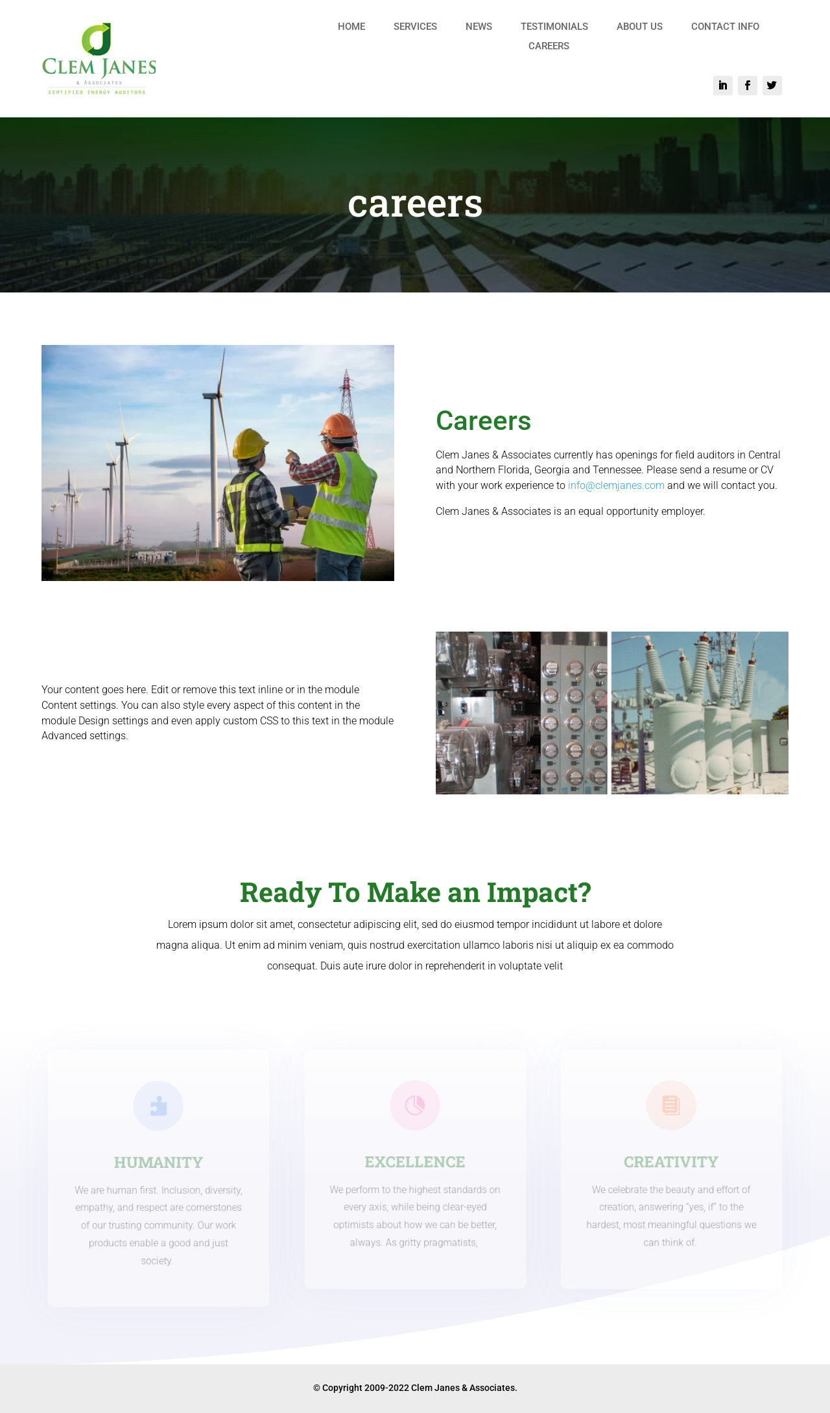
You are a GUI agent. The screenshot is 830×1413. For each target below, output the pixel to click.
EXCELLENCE (415, 1162)
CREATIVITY (671, 1162)
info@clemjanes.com (616, 485)
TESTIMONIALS (554, 27)
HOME (351, 27)
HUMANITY (158, 1162)
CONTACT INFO (725, 27)
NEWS (479, 27)
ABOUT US (640, 27)
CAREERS (548, 47)
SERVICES (415, 27)
